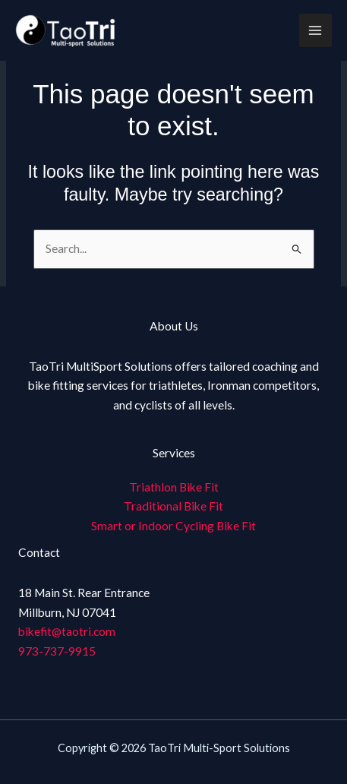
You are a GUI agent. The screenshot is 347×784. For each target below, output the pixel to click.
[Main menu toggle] (315, 30)
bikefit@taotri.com (66, 631)
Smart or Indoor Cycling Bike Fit (173, 526)
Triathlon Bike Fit (174, 487)
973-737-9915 (57, 651)
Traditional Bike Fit (173, 506)
